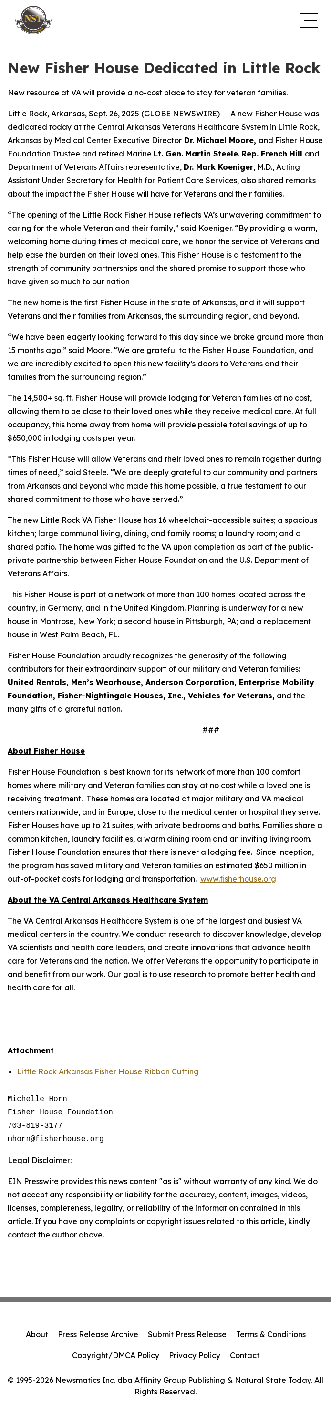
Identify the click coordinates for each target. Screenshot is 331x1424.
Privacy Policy (194, 1355)
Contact (244, 1355)
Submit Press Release (187, 1334)
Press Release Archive (98, 1334)
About (37, 1334)
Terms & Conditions (271, 1334)
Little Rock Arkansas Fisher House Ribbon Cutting (108, 1071)
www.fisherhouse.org (238, 879)
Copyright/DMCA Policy (115, 1355)
